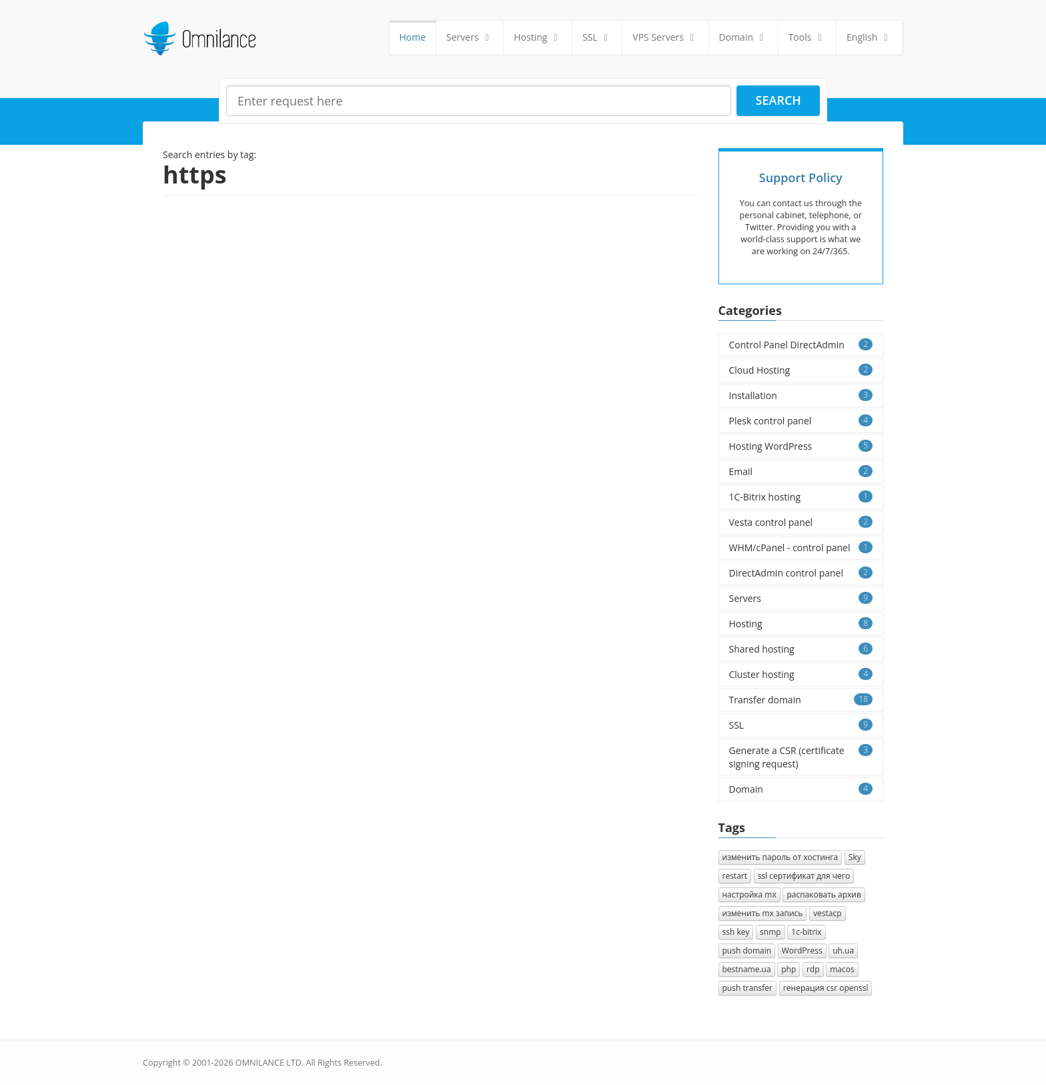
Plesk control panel (801, 420)
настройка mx (749, 894)
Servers (469, 37)
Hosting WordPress (801, 446)
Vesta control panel (801, 522)
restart (735, 875)
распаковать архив (824, 894)
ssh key (736, 932)
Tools (807, 37)
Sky (855, 857)
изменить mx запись (762, 913)
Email (801, 471)
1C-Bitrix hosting (801, 496)
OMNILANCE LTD (268, 1062)
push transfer (747, 988)
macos (842, 969)
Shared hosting (801, 649)
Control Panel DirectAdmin (801, 344)
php (788, 969)
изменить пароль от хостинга (780, 857)
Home (413, 37)
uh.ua (843, 950)
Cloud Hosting (801, 370)
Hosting (538, 37)
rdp (813, 969)
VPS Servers (665, 37)
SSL (597, 37)
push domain (747, 950)
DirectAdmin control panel (801, 573)
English (869, 37)
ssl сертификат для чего (804, 875)
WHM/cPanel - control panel (801, 547)
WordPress (802, 950)
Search (778, 100)
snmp (770, 932)
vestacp (827, 913)
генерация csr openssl (826, 988)
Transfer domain (801, 699)
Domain (743, 37)
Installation (801, 395)
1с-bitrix (806, 932)
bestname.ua (746, 969)
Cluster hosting (801, 674)
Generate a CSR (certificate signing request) (801, 757)
